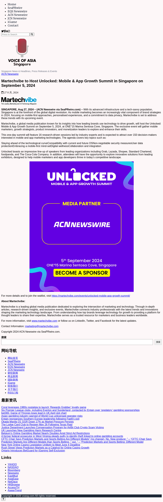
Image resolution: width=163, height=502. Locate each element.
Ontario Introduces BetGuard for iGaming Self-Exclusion (33, 450)
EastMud (13, 476)
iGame (12, 22)
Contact (13, 25)
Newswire (13, 473)
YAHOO (12, 464)
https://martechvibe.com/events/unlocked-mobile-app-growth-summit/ (91, 295)
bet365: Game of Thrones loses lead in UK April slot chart (34, 413)
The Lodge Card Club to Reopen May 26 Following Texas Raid (36, 424)
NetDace (13, 481)
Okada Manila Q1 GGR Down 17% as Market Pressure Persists (37, 421)
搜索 (3, 337)
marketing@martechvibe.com (42, 326)
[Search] (32, 34)
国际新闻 (13, 379)
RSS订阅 (13, 392)
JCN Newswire (17, 18)
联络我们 (13, 386)
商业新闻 (13, 376)
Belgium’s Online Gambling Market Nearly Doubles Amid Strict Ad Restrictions (45, 433)
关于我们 (13, 389)
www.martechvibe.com (44, 320)
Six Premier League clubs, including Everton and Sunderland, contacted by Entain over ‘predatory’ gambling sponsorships (70, 410)
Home (12, 4)
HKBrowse (14, 484)
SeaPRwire (15, 8)
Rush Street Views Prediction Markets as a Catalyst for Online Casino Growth (45, 447)
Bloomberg (14, 470)
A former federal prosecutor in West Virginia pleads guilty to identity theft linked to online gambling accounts (62, 436)
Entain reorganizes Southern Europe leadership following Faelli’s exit (40, 418)
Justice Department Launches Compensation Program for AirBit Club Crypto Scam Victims (52, 427)
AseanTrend (15, 490)
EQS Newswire (17, 11)
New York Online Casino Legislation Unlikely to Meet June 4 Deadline (40, 444)
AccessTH (13, 487)
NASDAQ (13, 467)
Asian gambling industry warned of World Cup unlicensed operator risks (42, 416)
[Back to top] (3, 499)
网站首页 (13, 358)
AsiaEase (13, 478)
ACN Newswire (18, 15)
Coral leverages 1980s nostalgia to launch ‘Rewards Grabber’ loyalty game (43, 407)
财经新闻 (13, 373)
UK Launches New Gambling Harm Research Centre (31, 430)
